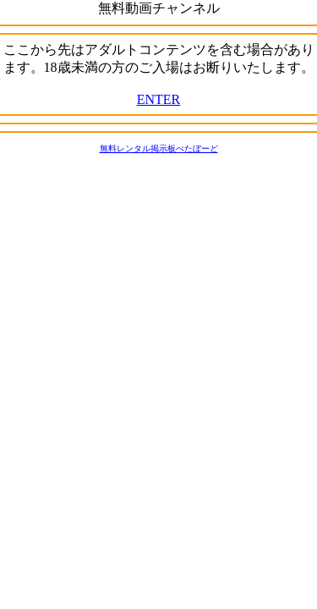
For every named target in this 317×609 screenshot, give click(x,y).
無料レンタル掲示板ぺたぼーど (159, 148)
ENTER (159, 99)
